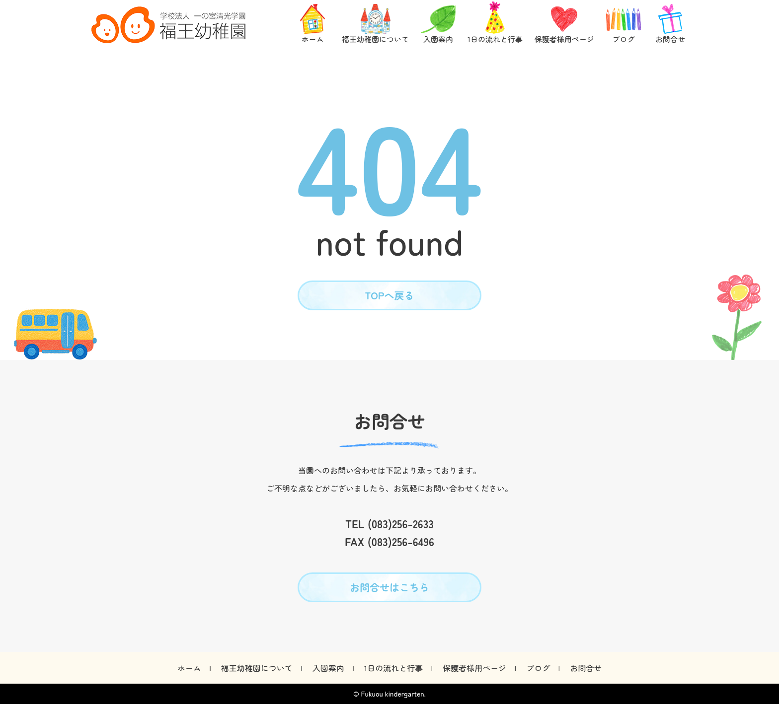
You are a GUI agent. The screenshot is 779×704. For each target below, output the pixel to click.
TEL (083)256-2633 (389, 523)
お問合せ (586, 668)
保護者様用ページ (474, 668)
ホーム (189, 668)
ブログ (538, 668)
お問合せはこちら (389, 587)
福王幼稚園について (257, 668)
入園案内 (328, 668)
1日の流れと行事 (393, 668)
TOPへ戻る (389, 295)
